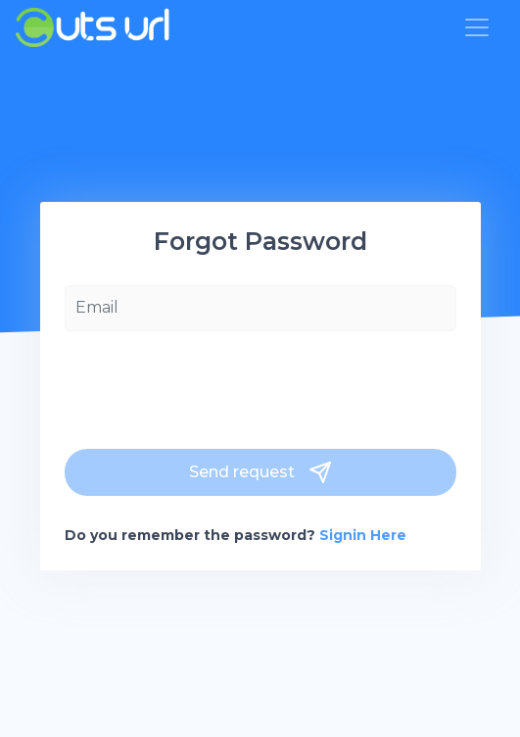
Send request (260, 472)
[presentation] (213, 385)
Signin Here (362, 535)
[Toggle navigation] (476, 27)
